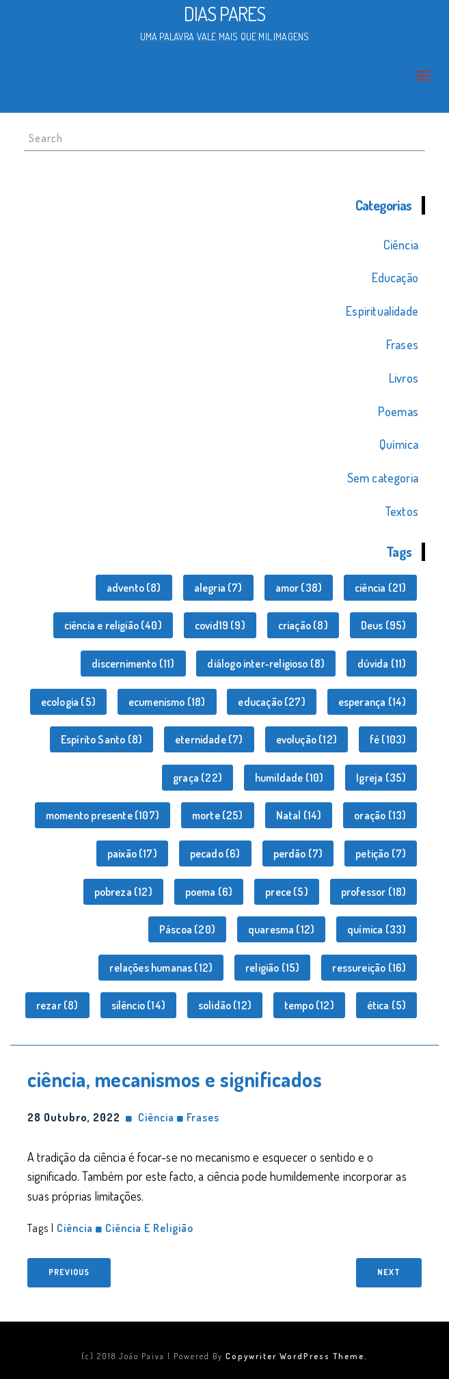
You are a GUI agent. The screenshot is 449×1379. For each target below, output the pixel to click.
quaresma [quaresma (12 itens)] (281, 929)
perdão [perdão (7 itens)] (298, 853)
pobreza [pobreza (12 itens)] (123, 892)
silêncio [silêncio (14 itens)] (138, 1005)
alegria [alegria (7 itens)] (218, 588)
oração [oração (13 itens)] (380, 815)
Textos (401, 511)
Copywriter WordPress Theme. (297, 1356)
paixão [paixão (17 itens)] (132, 853)
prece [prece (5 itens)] (286, 892)
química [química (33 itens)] (376, 929)
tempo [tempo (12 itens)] (309, 1005)
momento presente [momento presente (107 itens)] (102, 815)
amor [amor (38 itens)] (299, 588)
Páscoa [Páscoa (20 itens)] (187, 929)
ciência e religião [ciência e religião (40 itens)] (113, 625)
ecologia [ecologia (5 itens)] (68, 702)
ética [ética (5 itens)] (387, 1005)
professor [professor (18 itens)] (374, 892)
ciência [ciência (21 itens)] (380, 588)
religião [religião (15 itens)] (272, 967)
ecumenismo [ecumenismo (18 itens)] (167, 702)
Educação (395, 277)
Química (398, 444)
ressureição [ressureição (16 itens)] (369, 967)
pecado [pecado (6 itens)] (215, 853)
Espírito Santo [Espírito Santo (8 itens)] (101, 739)
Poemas (398, 411)
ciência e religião (149, 1228)
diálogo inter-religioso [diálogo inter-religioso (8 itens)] (266, 663)
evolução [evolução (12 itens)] (306, 739)
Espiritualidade (382, 310)
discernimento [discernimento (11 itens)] (133, 663)
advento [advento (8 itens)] (134, 588)
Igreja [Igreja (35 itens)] (381, 777)
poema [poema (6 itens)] (209, 892)
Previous (69, 1272)
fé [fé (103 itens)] (388, 739)
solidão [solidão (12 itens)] (224, 1005)
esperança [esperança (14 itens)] (372, 702)
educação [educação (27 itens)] (271, 702)
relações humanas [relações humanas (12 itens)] (161, 967)
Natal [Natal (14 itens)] (299, 815)
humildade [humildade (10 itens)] (289, 777)
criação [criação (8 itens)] (303, 625)
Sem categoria (382, 477)
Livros (403, 377)
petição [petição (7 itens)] (380, 853)
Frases (402, 344)
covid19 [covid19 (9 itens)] (220, 625)
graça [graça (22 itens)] (197, 777)
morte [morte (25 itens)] (217, 815)
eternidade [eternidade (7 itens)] (209, 739)
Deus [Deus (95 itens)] (384, 625)
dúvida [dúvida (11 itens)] (381, 663)
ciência (75, 1228)
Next (388, 1272)
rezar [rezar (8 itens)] (57, 1005)
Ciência (400, 244)
